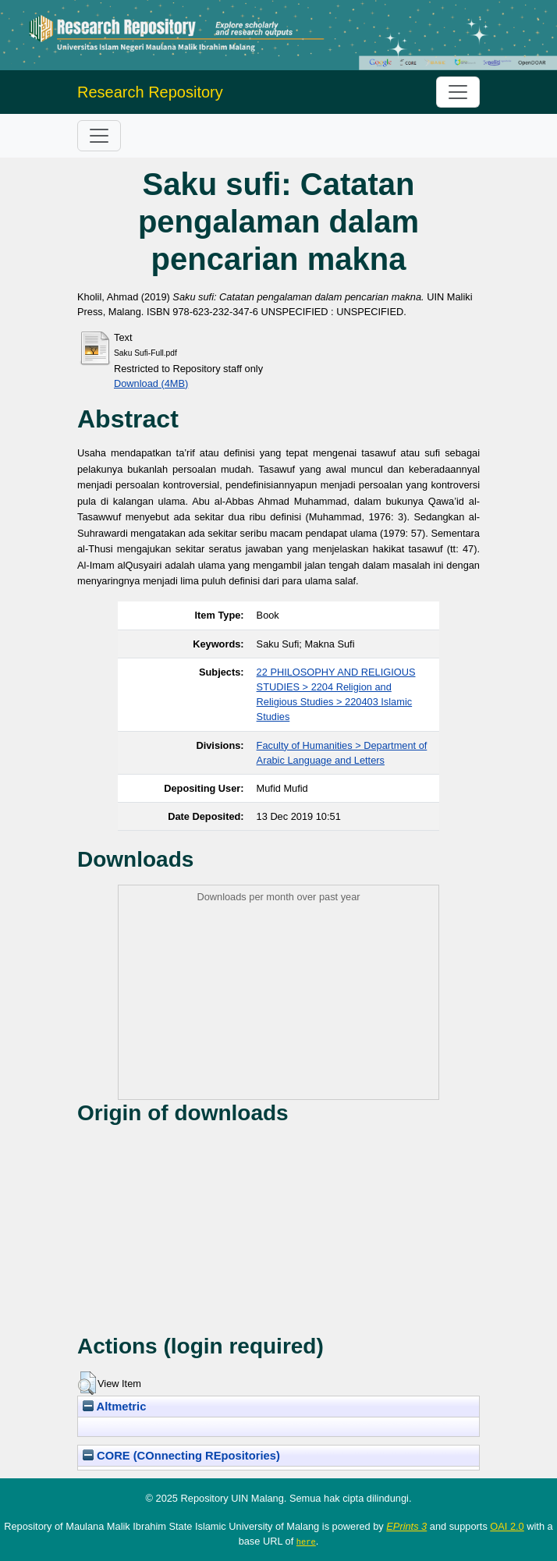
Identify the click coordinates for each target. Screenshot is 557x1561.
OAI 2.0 (506, 1526)
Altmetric (114, 1406)
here (306, 1541)
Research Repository (150, 92)
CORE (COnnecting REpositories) (181, 1455)
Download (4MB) (151, 383)
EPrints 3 (406, 1526)
